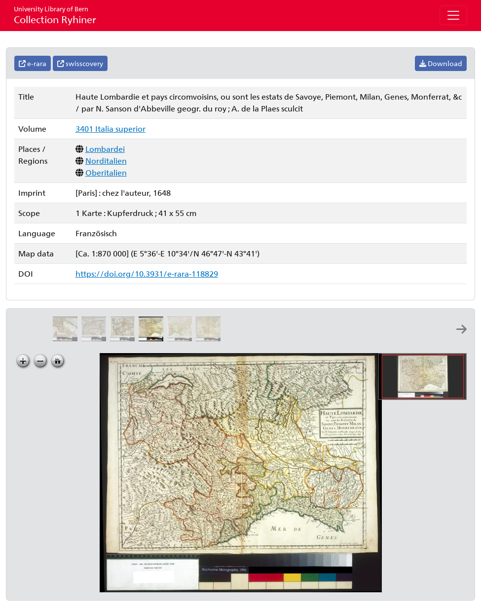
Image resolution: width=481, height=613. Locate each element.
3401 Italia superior (110, 128)
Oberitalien (106, 172)
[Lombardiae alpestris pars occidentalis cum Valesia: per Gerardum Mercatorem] (124, 338)
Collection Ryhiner (55, 15)
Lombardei (105, 149)
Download (440, 63)
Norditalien (106, 160)
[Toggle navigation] (453, 15)
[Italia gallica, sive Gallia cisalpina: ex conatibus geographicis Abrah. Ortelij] (95, 338)
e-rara (32, 63)
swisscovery (80, 63)
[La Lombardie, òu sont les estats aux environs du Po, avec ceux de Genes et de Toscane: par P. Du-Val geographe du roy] (67, 338)
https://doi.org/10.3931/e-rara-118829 (146, 273)
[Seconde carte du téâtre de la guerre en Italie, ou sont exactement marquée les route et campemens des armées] (210, 338)
